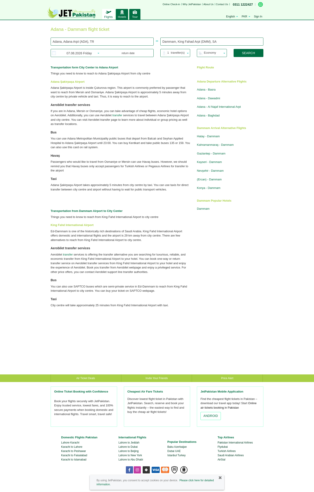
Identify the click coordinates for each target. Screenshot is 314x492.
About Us (208, 4)
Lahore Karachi (70, 442)
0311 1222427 (243, 4)
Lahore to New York (130, 455)
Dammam (203, 208)
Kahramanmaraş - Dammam (215, 144)
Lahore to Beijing (128, 451)
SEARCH (248, 53)
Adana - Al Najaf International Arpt (219, 106)
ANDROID (210, 416)
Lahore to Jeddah (128, 442)
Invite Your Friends (157, 378)
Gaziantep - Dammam (211, 153)
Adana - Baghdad (208, 115)
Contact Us (222, 4)
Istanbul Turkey (176, 455)
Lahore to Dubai (128, 446)
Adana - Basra (206, 89)
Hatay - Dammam (208, 136)
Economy (210, 52)
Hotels (122, 14)
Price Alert (227, 378)
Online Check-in (171, 4)
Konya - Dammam (208, 188)
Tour (135, 14)
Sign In (258, 16)
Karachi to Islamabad (73, 459)
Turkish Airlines (226, 451)
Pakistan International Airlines (235, 442)
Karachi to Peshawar (73, 451)
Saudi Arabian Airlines (230, 455)
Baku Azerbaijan (177, 446)
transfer (117, 115)
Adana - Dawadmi (208, 98)
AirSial (221, 459)
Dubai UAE (174, 451)
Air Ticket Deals (86, 378)
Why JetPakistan (192, 4)
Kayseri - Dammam (209, 162)
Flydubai (222, 446)
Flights (108, 14)
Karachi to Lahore (71, 446)
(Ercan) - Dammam (209, 179)
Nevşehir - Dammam (210, 170)
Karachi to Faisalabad (74, 455)
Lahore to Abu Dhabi (130, 459)
